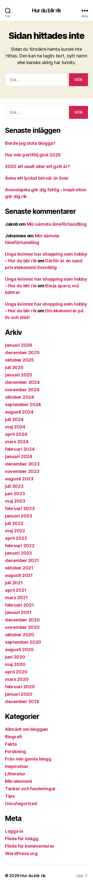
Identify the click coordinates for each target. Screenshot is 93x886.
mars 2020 (17, 679)
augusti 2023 (19, 478)
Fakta (11, 744)
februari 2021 (19, 605)
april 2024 (16, 434)
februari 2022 (19, 545)
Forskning (15, 751)
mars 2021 (16, 597)
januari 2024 (18, 456)
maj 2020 (15, 664)
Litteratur (15, 773)
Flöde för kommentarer (29, 846)
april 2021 (15, 590)
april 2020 (16, 671)
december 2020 (22, 619)
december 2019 (22, 701)
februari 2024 (20, 449)
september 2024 (23, 404)
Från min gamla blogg (28, 759)
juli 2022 (14, 523)
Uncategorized (21, 803)
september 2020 (23, 642)
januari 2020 (18, 694)
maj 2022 (15, 530)
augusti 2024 (19, 412)
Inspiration (16, 766)
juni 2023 (15, 493)
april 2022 (16, 538)
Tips (10, 796)
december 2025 (22, 352)
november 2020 (22, 627)
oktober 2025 (19, 360)
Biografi (13, 736)
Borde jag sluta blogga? (30, 143)
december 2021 (22, 560)
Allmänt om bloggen (26, 729)
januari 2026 (18, 345)
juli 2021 (14, 582)
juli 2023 (14, 486)
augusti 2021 (19, 575)
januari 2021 (18, 612)
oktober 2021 (19, 567)
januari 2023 (18, 515)
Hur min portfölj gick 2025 (33, 154)
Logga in (14, 831)
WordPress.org (21, 853)
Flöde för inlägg (21, 838)
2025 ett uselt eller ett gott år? (37, 166)
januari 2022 (18, 553)
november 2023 (22, 471)
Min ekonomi (18, 781)
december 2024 (22, 382)
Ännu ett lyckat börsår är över (37, 178)
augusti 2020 (19, 649)
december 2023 (22, 464)
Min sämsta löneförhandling (57, 224)
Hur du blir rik (46, 10)
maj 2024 (15, 426)
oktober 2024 (19, 397)
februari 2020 (20, 686)
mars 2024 (17, 441)
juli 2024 (14, 419)
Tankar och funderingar (30, 788)
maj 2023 (15, 501)
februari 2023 (20, 508)
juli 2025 (14, 367)
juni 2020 (15, 657)
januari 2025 (18, 374)
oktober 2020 (19, 634)
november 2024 (22, 389)
